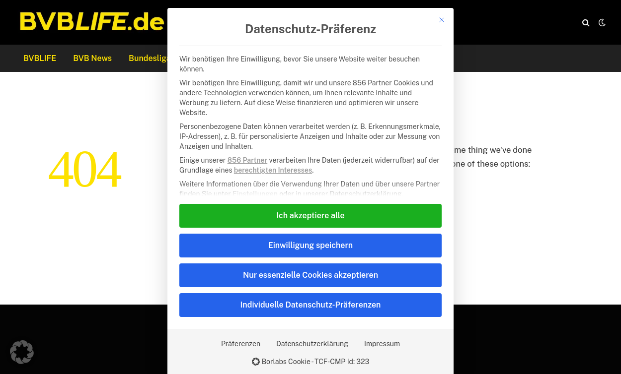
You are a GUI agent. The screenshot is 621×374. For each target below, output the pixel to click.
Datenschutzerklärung (312, 344)
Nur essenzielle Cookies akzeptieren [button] (310, 275)
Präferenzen (240, 344)
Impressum (382, 344)
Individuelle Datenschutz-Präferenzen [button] (310, 305)
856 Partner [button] (247, 160)
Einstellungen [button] (255, 194)
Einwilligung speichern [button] (310, 245)
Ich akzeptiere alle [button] (310, 215)
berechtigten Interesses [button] (273, 170)
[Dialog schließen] (442, 20)
